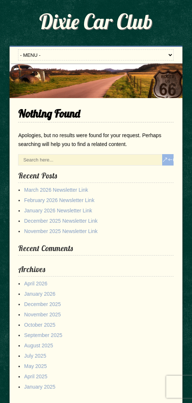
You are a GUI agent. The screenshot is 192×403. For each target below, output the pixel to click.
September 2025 (43, 335)
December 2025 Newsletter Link (60, 221)
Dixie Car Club (96, 21)
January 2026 (39, 294)
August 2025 (38, 345)
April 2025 (35, 376)
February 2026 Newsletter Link (59, 200)
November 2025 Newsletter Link (60, 231)
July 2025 (35, 356)
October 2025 (39, 325)
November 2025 (42, 314)
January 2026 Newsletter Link (58, 210)
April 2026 (35, 283)
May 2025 (35, 366)
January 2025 (39, 387)
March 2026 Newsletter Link (56, 190)
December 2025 (42, 304)
